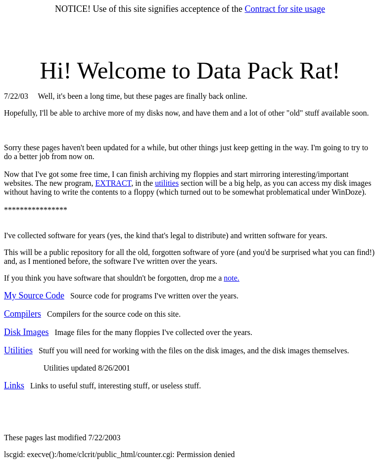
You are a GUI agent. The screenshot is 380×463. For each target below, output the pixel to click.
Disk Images (26, 332)
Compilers (22, 314)
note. (231, 278)
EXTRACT (113, 183)
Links (14, 385)
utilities (167, 183)
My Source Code (34, 295)
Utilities (18, 350)
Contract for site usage (284, 9)
